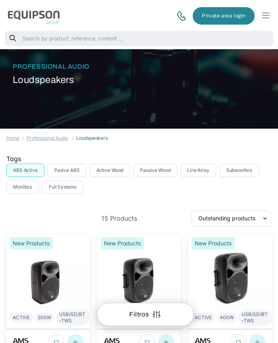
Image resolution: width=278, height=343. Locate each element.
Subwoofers (239, 170)
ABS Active (25, 170)
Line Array (198, 170)
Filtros (139, 314)
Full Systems (63, 187)
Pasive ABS (67, 170)
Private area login (223, 16)
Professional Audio (51, 66)
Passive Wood (155, 170)
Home (12, 138)
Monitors (22, 187)
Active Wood (110, 170)
